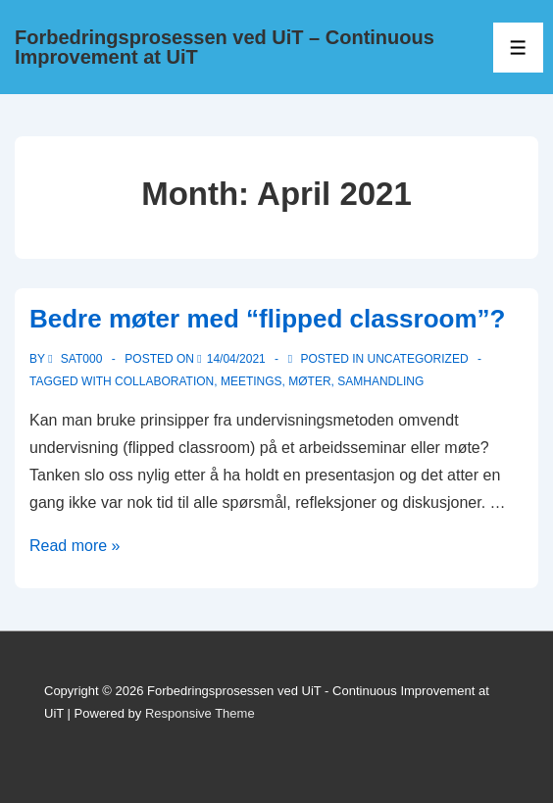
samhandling (380, 381)
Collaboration (164, 381)
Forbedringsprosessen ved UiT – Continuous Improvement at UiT (224, 47)
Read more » (75, 545)
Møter (309, 381)
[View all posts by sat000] (77, 359)
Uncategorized (417, 359)
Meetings (251, 381)
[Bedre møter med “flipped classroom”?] (236, 359)
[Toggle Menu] (518, 48)
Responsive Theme (200, 713)
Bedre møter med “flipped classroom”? (267, 318)
